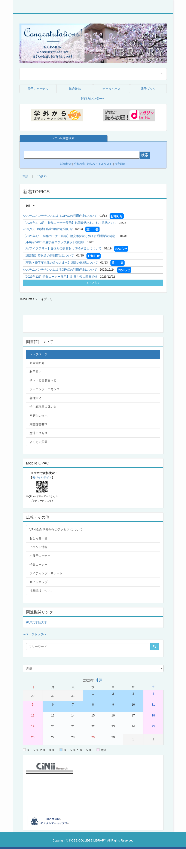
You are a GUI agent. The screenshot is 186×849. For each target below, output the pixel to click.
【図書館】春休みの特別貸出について (48, 255)
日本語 (23, 176)
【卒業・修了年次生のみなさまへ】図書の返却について (60, 262)
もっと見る (93, 282)
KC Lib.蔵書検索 (63, 138)
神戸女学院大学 (36, 622)
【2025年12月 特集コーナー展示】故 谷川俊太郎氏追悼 (60, 276)
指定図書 (120, 163)
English (42, 176)
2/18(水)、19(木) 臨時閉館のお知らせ (48, 229)
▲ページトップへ (35, 634)
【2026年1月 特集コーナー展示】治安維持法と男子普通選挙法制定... (70, 236)
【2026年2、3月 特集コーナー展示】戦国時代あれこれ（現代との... (69, 222)
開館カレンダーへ (93, 98)
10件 (30, 205)
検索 (144, 155)
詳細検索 (65, 163)
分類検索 (79, 163)
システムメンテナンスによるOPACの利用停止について (60, 215)
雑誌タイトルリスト (99, 163)
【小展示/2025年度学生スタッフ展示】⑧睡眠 (53, 242)
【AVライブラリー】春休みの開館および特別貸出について (62, 248)
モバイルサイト (42, 477)
